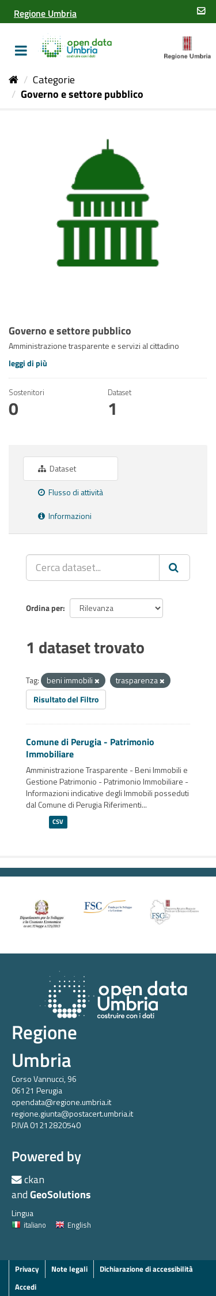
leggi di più (28, 363)
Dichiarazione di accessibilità (146, 1269)
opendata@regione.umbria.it (61, 1102)
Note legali (69, 1269)
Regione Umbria (44, 1045)
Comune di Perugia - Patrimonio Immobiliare (90, 748)
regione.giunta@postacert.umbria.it (72, 1113)
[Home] (13, 79)
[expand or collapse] (21, 50)
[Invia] (174, 567)
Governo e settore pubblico (82, 94)
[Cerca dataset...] (93, 567)
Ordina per (44, 608)
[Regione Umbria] (45, 13)
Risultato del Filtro (65, 699)
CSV (57, 821)
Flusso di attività (70, 492)
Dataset (57, 468)
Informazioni (65, 516)
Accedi (25, 1287)
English (73, 1225)
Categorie (54, 79)
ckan (34, 1179)
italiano (29, 1225)
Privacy (27, 1269)
